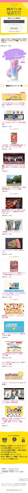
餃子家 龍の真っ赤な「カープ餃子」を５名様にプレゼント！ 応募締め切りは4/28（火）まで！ (14, 206)
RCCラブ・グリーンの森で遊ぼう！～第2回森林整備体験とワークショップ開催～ (14, 182)
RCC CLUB (24, 1)
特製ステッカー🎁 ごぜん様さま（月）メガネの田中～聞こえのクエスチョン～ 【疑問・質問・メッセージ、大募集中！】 (14, 415)
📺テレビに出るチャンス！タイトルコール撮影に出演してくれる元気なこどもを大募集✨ (14, 161)
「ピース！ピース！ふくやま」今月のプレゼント (14, 245)
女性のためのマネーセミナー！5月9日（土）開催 (14, 348)
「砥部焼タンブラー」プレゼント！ (14, 225)
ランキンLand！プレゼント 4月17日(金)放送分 (14, 117)
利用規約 (3, 468)
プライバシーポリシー (14, 31)
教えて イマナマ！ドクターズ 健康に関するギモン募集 (14, 328)
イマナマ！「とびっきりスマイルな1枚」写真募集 (14, 377)
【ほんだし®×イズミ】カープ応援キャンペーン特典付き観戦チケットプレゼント (14, 268)
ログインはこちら (14, 21)
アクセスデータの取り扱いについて (10, 470)
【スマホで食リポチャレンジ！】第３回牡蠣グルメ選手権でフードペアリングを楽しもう (14, 99)
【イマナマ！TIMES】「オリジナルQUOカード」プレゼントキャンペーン (14, 288)
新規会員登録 (14, 28)
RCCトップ (18, 1)
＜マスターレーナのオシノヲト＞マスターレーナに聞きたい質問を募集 (14, 395)
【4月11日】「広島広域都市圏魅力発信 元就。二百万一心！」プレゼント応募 (14, 140)
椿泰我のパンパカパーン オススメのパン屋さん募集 (14, 310)
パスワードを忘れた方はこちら (14, 24)
